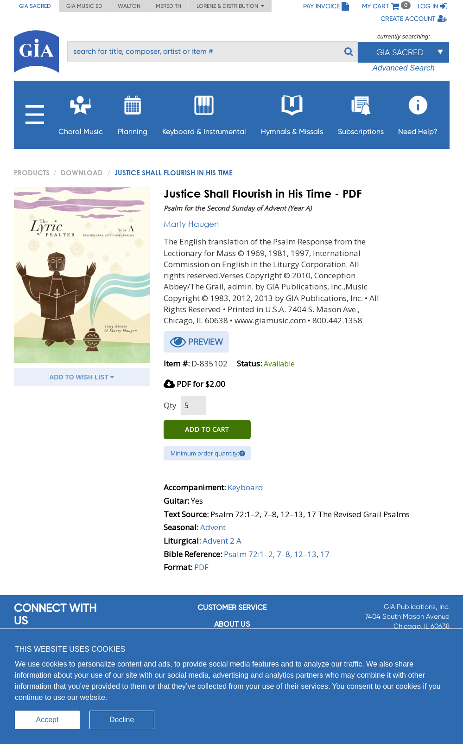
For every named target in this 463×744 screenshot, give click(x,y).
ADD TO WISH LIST (81, 377)
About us (232, 624)
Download (82, 172)
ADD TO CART (207, 429)
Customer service (231, 607)
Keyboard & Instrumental (204, 112)
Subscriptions (361, 112)
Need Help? (418, 112)
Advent (213, 527)
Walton (129, 6)
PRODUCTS (32, 172)
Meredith (168, 6)
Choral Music (80, 112)
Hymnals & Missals (292, 112)
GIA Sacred (35, 6)
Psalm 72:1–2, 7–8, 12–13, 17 (277, 554)
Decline (121, 720)
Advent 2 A (222, 540)
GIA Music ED (84, 6)
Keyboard (245, 487)
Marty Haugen (191, 224)
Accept (47, 720)
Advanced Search (404, 68)
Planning (132, 112)
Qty (170, 405)
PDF (201, 567)
